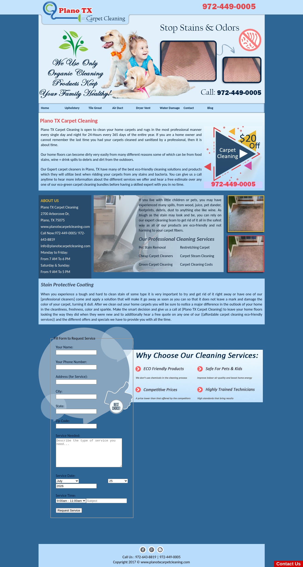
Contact (188, 108)
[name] (106, 500)
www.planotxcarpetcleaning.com (65, 226)
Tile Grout (95, 108)
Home (45, 108)
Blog (210, 108)
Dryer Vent (143, 108)
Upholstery (72, 108)
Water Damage (170, 108)
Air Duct (117, 108)
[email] (65, 246)
